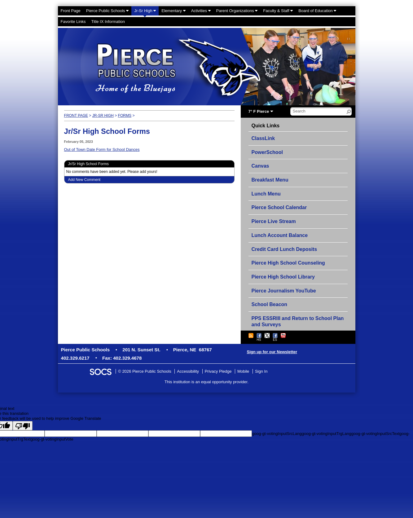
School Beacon (270, 304)
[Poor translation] (23, 425)
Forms (125, 115)
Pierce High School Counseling (288, 263)
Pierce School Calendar (279, 207)
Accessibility (188, 371)
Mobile (243, 371)
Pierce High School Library (283, 276)
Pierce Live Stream (274, 221)
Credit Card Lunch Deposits (284, 249)
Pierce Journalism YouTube (284, 290)
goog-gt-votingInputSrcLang (276, 433)
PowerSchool (267, 152)
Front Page (76, 115)
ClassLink (263, 138)
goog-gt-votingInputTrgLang (326, 433)
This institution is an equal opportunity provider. (206, 382)
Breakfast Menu (270, 179)
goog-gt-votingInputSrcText (375, 433)
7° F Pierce (258, 111)
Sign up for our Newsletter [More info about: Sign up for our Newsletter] (272, 351)
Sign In (261, 371)
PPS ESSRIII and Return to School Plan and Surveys (298, 321)
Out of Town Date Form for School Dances (102, 149)
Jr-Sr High (103, 115)
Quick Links (265, 125)
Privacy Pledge (218, 371)
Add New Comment (84, 180)
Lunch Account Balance (280, 235)
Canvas (260, 166)
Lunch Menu (266, 193)
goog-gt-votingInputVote (52, 439)
